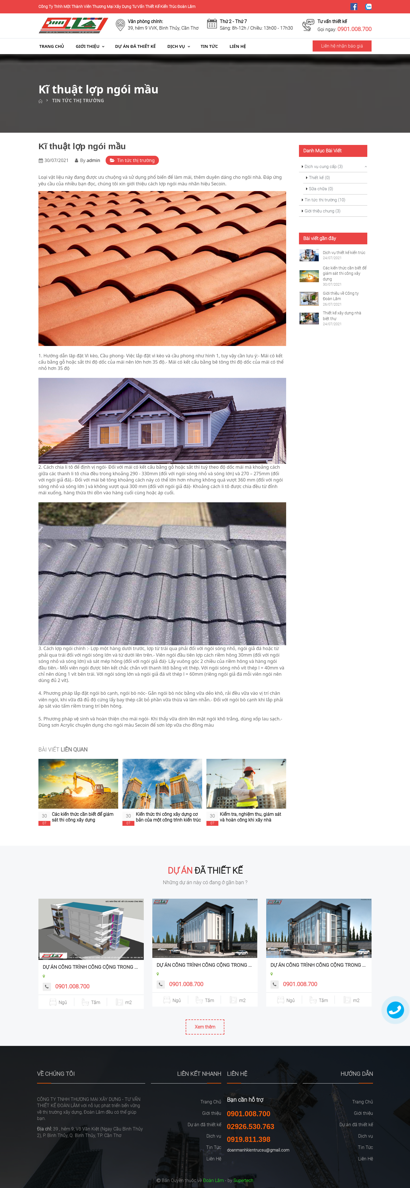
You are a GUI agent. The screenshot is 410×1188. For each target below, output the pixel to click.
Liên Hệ (237, 46)
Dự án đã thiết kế (135, 46)
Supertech (243, 1180)
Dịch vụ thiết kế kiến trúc (344, 252)
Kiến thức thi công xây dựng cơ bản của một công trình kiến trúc (168, 817)
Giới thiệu (87, 46)
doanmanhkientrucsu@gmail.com (258, 1150)
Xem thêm (205, 1027)
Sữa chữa (321, 188)
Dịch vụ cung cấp (324, 166)
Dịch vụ (176, 46)
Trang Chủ (51, 46)
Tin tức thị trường (78, 100)
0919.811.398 (248, 1139)
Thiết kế (319, 177)
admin (93, 160)
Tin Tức (209, 46)
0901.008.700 (72, 986)
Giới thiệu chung (323, 211)
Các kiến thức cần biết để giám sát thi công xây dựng (82, 817)
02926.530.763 (250, 1126)
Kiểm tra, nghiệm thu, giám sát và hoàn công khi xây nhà (250, 817)
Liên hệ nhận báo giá (342, 46)
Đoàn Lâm (213, 1180)
